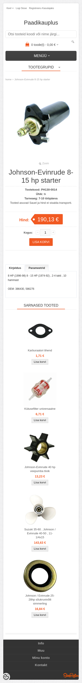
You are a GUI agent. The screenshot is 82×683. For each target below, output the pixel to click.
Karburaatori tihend (40, 350)
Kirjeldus (15, 268)
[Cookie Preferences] (6, 677)
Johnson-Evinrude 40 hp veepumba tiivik (39, 469)
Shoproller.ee (71, 675)
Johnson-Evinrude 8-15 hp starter (32, 79)
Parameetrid (37, 268)
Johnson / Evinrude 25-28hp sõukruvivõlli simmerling (40, 599)
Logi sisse (21, 8)
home (8, 79)
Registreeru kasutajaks (41, 8)
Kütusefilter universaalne (39, 408)
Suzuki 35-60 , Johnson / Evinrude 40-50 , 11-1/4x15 (40, 533)
